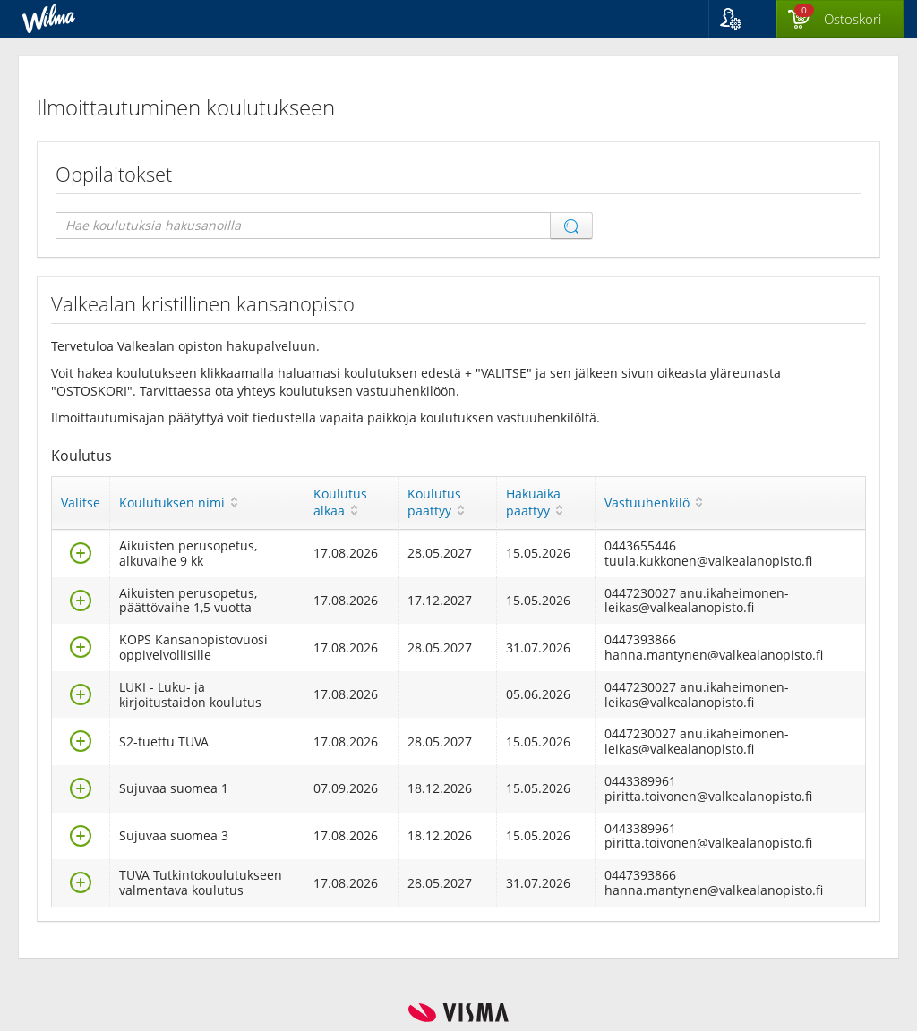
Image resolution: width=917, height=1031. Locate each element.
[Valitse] (80, 558)
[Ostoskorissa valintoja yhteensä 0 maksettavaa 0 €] (839, 19)
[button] (742, 19)
